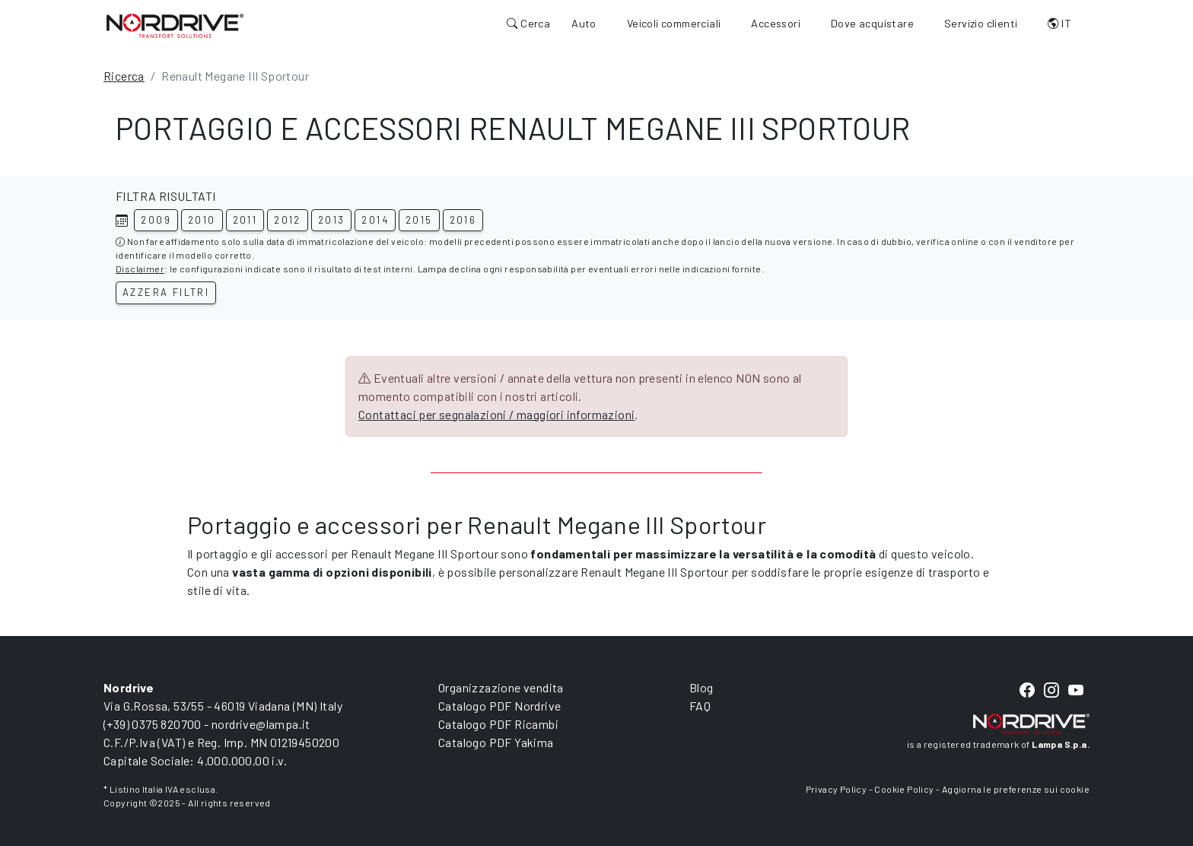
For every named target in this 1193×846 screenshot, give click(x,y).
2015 (419, 220)
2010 (202, 220)
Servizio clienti (980, 23)
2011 (245, 220)
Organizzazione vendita (501, 687)
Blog (701, 687)
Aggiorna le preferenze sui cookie (1016, 789)
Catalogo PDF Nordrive (499, 705)
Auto (583, 23)
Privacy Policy (836, 789)
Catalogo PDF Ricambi (498, 724)
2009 (156, 220)
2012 (287, 220)
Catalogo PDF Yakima (496, 742)
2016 (463, 220)
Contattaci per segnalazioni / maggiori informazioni (496, 414)
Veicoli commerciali (674, 23)
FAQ (700, 705)
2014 (375, 220)
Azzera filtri (165, 292)
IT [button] (1059, 23)
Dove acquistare (872, 23)
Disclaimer (140, 268)
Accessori (775, 23)
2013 (331, 220)
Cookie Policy (904, 789)
